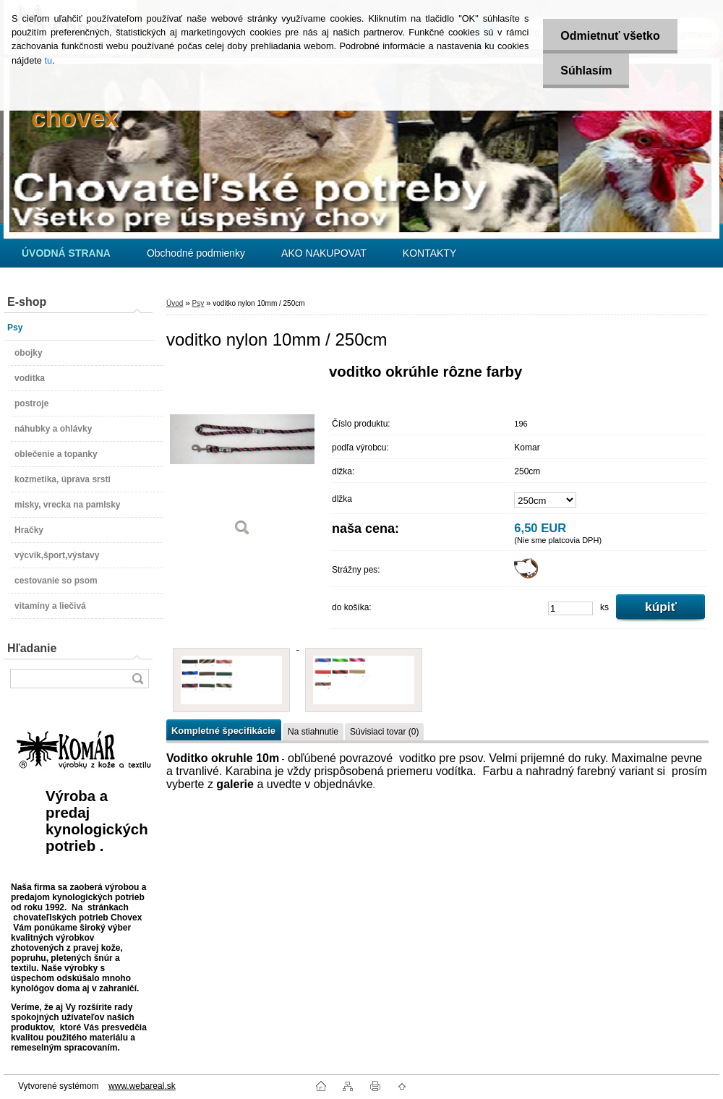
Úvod (174, 303)
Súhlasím (585, 70)
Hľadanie (31, 648)
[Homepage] (66, 253)
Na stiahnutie (313, 732)
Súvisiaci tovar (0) (384, 732)
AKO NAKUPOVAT (324, 253)
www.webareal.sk (142, 1086)
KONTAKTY (429, 253)
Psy (198, 303)
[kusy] (570, 608)
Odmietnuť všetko (609, 36)
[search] (137, 679)
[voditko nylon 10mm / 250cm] (242, 455)
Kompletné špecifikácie (223, 730)
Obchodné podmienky (196, 253)
